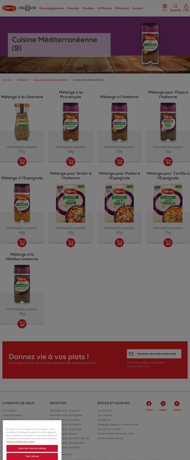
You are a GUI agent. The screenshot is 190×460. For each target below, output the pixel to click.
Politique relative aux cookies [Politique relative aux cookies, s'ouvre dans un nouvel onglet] (20, 452)
